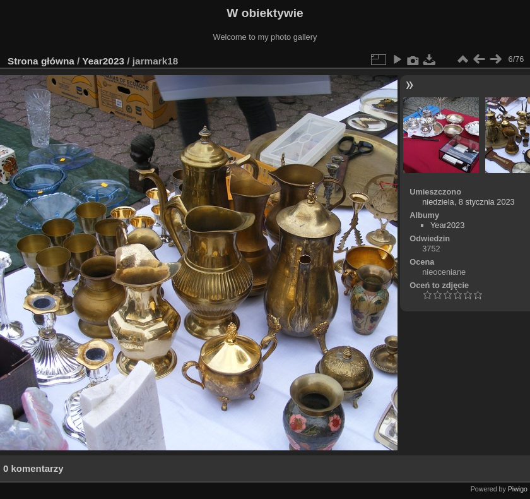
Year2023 (103, 61)
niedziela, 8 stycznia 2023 (468, 202)
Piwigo (517, 489)
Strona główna (41, 61)
